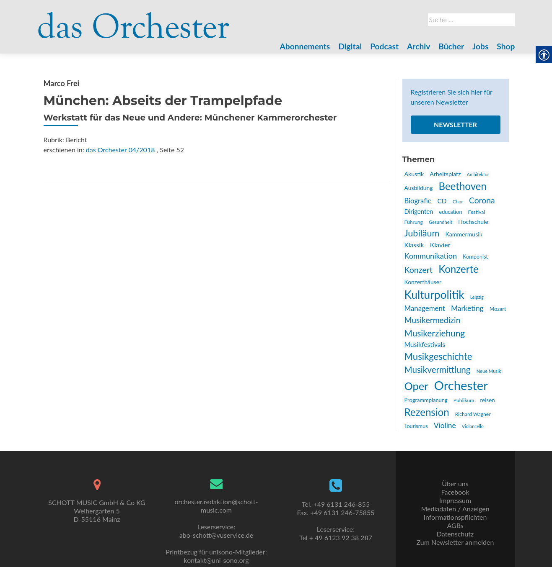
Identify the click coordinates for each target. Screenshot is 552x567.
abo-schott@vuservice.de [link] (216, 535)
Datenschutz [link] (455, 534)
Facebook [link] (455, 492)
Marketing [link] (467, 308)
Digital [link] (350, 46)
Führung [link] (413, 222)
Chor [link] (458, 201)
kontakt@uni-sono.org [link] (216, 560)
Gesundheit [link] (440, 222)
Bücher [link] (451, 46)
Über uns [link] (455, 483)
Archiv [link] (418, 46)
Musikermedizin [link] (432, 320)
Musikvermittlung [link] (437, 369)
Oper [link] (416, 386)
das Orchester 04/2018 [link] (120, 150)
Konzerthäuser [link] (423, 281)
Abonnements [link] (305, 46)
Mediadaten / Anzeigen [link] (455, 509)
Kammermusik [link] (463, 234)
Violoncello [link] (473, 426)
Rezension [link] (426, 412)
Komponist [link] (475, 257)
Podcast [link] (384, 46)
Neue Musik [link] (489, 371)
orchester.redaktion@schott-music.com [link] (216, 506)
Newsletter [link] (455, 124)
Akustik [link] (414, 173)
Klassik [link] (414, 245)
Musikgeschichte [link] (438, 356)
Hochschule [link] (473, 221)
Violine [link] (445, 425)
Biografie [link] (418, 201)
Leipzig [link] (477, 297)
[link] (134, 20)
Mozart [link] (498, 309)
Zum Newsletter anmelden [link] (455, 542)
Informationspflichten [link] (455, 517)
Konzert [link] (418, 270)
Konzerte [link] (458, 269)
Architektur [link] (478, 174)
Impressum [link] (455, 500)
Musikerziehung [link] (434, 333)
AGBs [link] (455, 525)
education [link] (450, 212)
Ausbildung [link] (418, 187)
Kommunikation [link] (430, 255)
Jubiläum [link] (422, 233)
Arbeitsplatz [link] (445, 173)
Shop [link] (506, 46)
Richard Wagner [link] (473, 414)
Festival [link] (476, 212)
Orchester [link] (460, 385)
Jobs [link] (480, 46)
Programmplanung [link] (426, 400)
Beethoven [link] (463, 186)
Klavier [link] (440, 245)
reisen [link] (487, 400)
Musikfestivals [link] (425, 344)
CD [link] (442, 201)
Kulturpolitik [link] (434, 294)
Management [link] (424, 308)
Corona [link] (482, 200)
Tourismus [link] (416, 426)
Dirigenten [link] (418, 211)
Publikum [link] (464, 400)
